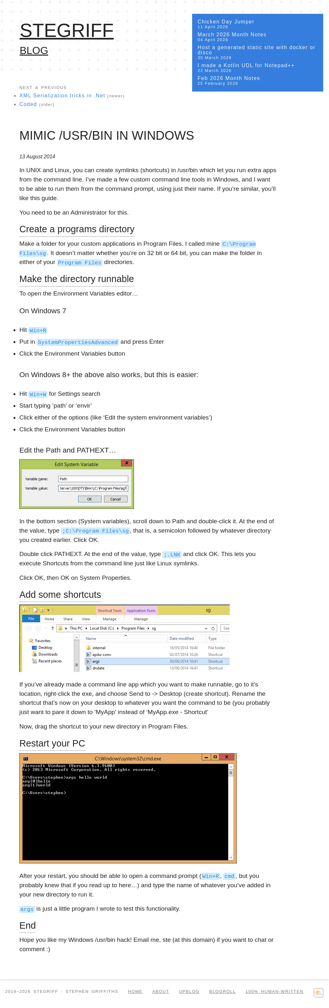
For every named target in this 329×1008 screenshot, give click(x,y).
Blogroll (222, 991)
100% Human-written (274, 991)
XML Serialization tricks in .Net (62, 95)
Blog (34, 50)
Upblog (189, 991)
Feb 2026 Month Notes (258, 80)
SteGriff (67, 30)
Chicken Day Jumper (258, 24)
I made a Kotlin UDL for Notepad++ (258, 68)
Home (135, 991)
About (160, 991)
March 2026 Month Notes (258, 37)
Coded (28, 104)
